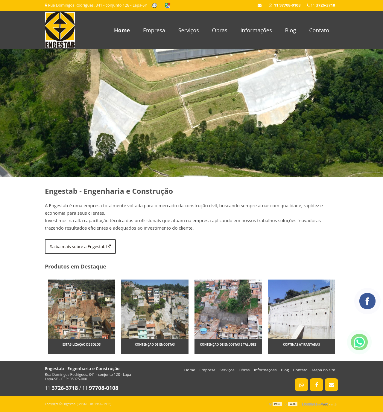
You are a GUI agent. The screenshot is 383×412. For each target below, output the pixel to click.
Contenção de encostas (155, 344)
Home (122, 30)
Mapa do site (323, 370)
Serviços (188, 30)
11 (321, 5)
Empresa (154, 30)
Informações (256, 30)
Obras (219, 30)
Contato (319, 30)
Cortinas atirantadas (301, 344)
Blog (290, 30)
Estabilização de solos (82, 344)
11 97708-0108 (285, 5)
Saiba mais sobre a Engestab (80, 246)
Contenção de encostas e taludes (228, 344)
